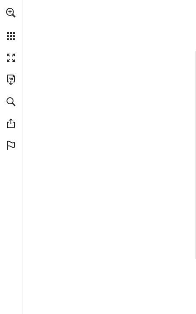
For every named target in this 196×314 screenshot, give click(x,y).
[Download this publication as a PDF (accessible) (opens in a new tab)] (11, 80)
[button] (11, 13)
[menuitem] (11, 24)
